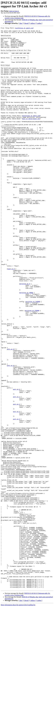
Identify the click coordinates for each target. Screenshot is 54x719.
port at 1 (16, 471)
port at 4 (16, 497)
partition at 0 (24, 335)
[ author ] (39, 23)
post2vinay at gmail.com (24, 28)
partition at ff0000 (32, 367)
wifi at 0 (10, 414)
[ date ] (21, 23)
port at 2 (16, 480)
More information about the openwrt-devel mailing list (18, 717)
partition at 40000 (26, 346)
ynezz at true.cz (14, 11)
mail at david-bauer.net (31, 137)
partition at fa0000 (32, 356)
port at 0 (16, 462)
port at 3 (16, 489)
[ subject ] (33, 23)
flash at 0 (11, 317)
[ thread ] (26, 23)
